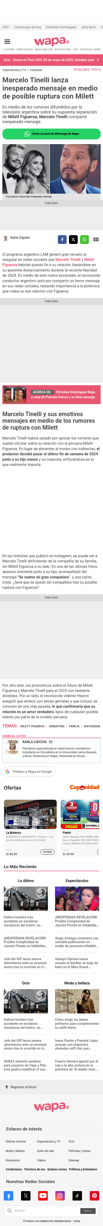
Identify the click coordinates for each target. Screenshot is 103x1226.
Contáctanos (14, 1169)
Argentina (57, 726)
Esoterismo (13, 1160)
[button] (98, 60)
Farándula (36, 70)
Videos (41, 1160)
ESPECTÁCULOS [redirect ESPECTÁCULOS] (25, 49)
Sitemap (74, 1160)
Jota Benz (88, 27)
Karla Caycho (20, 237)
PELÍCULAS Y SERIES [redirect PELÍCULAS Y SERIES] (90, 49)
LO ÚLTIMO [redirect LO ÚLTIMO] (9, 49)
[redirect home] (51, 45)
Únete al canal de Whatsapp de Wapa (51, 134)
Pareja (74, 726)
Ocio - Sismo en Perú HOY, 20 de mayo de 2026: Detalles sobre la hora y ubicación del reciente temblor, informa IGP (49, 60)
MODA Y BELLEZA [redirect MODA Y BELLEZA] (44, 49)
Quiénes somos (57, 1169)
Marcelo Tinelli (69, 259)
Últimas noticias (16, 1141)
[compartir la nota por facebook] (62, 239)
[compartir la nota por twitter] (73, 239)
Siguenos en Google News (96, 239)
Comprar (47, 851)
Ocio (71, 1141)
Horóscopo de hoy (27, 27)
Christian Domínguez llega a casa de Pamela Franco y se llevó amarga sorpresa (63, 397)
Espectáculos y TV (14, 70)
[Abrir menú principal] (7, 42)
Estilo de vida (45, 1151)
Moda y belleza (15, 1151)
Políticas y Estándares (83, 1169)
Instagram (92, 726)
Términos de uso (34, 1169)
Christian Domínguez (61, 27)
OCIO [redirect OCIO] (75, 49)
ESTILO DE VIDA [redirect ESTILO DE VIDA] (63, 49)
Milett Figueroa (32, 726)
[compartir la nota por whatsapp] (84, 239)
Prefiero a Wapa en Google (32, 772)
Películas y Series (79, 1151)
